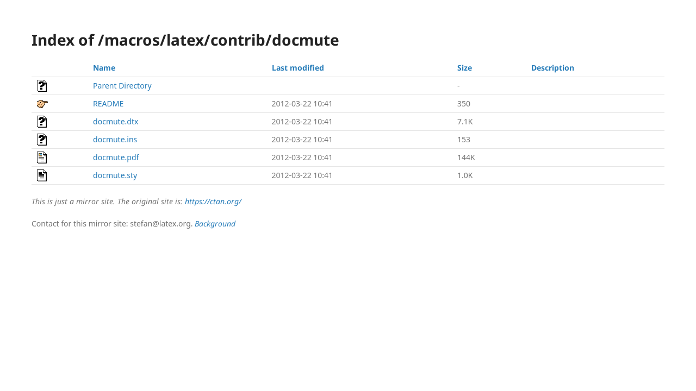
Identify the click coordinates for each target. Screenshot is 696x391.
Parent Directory (122, 85)
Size (464, 67)
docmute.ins (115, 139)
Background (215, 223)
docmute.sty (115, 175)
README (108, 103)
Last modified (298, 67)
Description (552, 67)
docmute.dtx (115, 121)
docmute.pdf (116, 157)
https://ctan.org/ (213, 201)
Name (104, 67)
